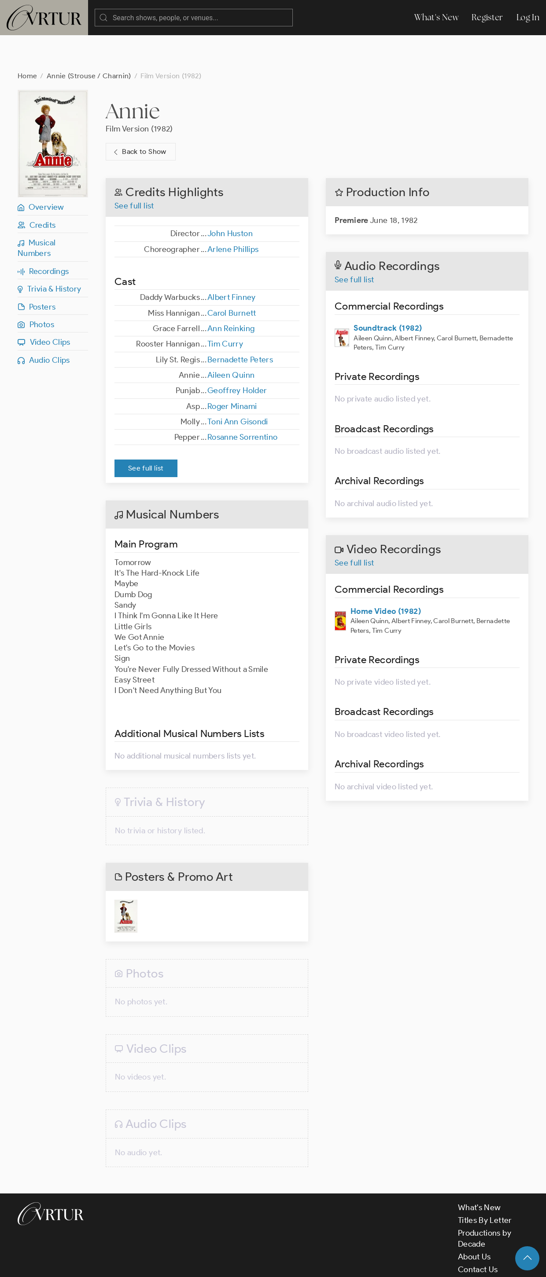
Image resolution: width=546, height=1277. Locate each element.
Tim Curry (225, 309)
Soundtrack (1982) (388, 293)
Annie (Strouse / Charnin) (89, 40)
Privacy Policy (224, 1263)
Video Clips (44, 307)
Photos (36, 289)
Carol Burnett (231, 278)
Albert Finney (231, 262)
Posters (36, 272)
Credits (36, 190)
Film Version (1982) (139, 94)
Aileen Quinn (231, 340)
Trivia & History (49, 254)
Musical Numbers (36, 213)
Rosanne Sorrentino (242, 402)
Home (27, 40)
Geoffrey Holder (237, 355)
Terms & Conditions (159, 1263)
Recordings (43, 236)
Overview (41, 172)
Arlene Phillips (232, 214)
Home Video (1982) (385, 576)
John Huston (230, 198)
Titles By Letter (485, 1185)
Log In (527, 17)
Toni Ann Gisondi (237, 386)
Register (487, 17)
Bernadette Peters (240, 324)
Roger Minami (232, 371)
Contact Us (478, 1234)
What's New (436, 17)
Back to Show (138, 116)
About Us (474, 1221)
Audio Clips (44, 325)
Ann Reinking (231, 293)
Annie (133, 75)
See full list (134, 170)
